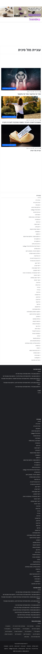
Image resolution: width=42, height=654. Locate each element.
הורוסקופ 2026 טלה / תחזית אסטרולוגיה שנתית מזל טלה (28, 373)
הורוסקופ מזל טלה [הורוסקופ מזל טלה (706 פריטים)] (28, 631)
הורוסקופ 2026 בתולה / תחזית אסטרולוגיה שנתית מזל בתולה (27, 607)
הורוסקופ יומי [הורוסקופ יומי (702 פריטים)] (7, 626)
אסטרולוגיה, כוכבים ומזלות (34, 217)
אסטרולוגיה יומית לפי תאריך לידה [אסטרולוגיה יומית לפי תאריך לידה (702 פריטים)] (19, 626)
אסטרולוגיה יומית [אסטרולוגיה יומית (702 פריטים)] (30, 626)
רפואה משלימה (36, 353)
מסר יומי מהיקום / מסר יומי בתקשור (29, 94)
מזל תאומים (37, 306)
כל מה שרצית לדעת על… (34, 258)
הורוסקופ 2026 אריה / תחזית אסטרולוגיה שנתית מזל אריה (27, 386)
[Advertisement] (21, 164)
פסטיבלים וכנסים (36, 323)
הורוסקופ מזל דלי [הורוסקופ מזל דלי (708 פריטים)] (37, 631)
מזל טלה (38, 292)
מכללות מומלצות (36, 319)
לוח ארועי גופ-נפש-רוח (35, 260)
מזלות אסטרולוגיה (36, 309)
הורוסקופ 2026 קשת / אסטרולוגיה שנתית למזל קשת (28, 614)
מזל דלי (38, 289)
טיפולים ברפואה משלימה (34, 253)
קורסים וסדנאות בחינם (35, 340)
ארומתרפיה (37, 219)
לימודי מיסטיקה (36, 270)
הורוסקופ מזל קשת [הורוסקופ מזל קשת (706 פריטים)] (27, 634)
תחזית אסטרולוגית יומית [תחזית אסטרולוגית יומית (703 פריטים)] (35, 636)
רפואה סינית (37, 355)
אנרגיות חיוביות (36, 212)
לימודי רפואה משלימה (35, 277)
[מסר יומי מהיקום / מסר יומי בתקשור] (21, 79)
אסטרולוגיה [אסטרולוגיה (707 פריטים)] (38, 626)
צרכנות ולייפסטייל (36, 331)
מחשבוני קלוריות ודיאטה (35, 314)
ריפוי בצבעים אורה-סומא (35, 350)
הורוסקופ (38, 234)
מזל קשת (38, 302)
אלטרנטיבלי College (35, 209)
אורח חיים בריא (36, 202)
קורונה (38, 336)
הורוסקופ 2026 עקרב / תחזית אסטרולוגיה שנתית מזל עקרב (27, 612)
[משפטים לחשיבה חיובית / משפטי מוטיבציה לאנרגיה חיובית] (21, 107)
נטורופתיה (29, 646)
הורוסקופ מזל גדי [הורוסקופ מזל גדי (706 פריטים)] (7, 628)
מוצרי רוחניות (37, 280)
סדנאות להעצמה (36, 321)
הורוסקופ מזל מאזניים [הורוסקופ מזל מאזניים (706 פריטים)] (18, 631)
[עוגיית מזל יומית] (21, 136)
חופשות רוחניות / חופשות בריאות (33, 251)
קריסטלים (38, 345)
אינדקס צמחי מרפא (36, 207)
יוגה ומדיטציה (37, 256)
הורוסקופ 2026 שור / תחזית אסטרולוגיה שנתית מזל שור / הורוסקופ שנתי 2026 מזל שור (21, 376)
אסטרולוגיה (37, 214)
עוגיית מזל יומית (35, 151)
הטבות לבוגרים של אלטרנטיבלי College (31, 246)
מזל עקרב (38, 299)
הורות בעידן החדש (36, 243)
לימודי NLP (37, 263)
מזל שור (38, 304)
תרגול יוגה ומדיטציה (35, 360)
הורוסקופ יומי (37, 239)
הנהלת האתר (37, 91)
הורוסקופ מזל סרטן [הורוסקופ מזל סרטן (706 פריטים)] (8, 631)
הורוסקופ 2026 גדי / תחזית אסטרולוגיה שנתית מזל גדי (28, 617)
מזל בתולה (37, 285)
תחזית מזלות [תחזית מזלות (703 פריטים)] (26, 636)
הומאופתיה (37, 231)
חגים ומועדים (37, 248)
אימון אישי (38, 205)
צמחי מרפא (37, 328)
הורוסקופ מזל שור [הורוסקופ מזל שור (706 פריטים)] (18, 634)
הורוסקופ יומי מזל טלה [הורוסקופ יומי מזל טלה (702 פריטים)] (36, 628)
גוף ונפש (38, 222)
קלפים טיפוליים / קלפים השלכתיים (32, 343)
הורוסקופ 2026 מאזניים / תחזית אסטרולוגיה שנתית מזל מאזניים (26, 610)
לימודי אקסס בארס (36, 268)
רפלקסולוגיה (37, 357)
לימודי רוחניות (37, 275)
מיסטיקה (38, 316)
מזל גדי (38, 287)
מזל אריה (38, 282)
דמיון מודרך (37, 226)
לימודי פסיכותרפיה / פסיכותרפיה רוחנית (31, 272)
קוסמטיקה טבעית (36, 333)
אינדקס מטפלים (21, 648)
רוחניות (38, 348)
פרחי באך (38, 326)
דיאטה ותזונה (37, 224)
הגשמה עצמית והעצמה (35, 229)
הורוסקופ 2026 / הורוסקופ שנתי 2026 (31, 236)
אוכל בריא (38, 200)
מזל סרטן (38, 297)
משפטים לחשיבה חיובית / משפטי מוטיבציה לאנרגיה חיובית (21, 122)
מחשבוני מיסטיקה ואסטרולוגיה (33, 311)
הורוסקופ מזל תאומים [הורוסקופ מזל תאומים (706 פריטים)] (9, 634)
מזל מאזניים (37, 294)
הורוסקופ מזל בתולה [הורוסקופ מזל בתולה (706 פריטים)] (16, 628)
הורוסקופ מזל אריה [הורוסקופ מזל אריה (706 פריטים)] (25, 628)
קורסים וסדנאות (36, 338)
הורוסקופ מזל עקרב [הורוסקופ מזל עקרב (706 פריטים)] (36, 634)
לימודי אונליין (37, 265)
